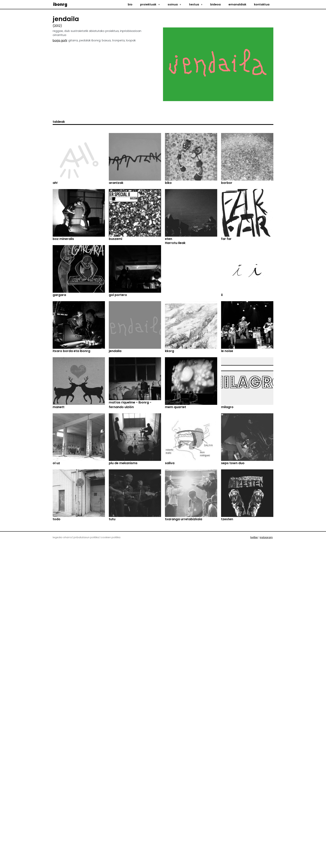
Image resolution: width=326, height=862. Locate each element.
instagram (266, 728)
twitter (254, 728)
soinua (174, 4)
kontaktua (261, 4)
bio (130, 4)
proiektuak (150, 4)
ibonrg (60, 4)
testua (195, 4)
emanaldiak (237, 4)
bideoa (215, 4)
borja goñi (60, 40)
